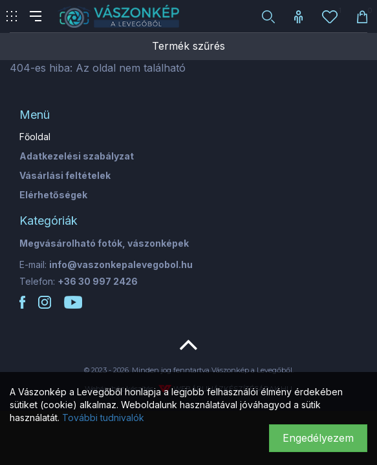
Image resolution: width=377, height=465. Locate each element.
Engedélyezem (318, 437)
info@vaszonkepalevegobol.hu (121, 264)
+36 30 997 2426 (98, 281)
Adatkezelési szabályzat (76, 155)
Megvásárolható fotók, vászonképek (104, 243)
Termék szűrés (188, 45)
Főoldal (34, 136)
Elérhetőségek (53, 194)
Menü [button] (34, 114)
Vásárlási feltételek (65, 175)
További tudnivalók (103, 417)
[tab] (188, 115)
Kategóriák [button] (48, 220)
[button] (268, 16)
